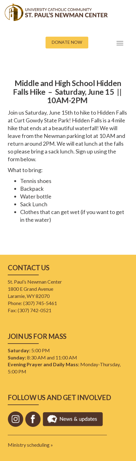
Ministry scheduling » (30, 445)
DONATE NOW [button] (67, 42)
